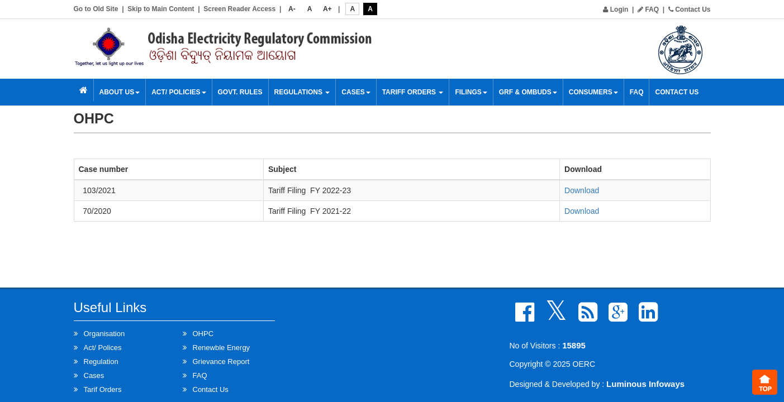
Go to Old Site (96, 9)
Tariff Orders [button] (413, 92)
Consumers (593, 92)
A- (292, 9)
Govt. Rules (240, 92)
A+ (327, 9)
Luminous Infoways (645, 384)
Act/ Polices (103, 347)
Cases (355, 92)
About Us (119, 92)
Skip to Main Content (160, 9)
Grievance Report (221, 361)
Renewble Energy (221, 347)
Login (615, 9)
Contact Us (689, 9)
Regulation (101, 361)
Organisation (104, 333)
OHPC (203, 333)
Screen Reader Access (239, 9)
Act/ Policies (178, 92)
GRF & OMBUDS (528, 92)
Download (581, 190)
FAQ (648, 9)
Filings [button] (471, 92)
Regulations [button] (302, 92)
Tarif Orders (103, 389)
